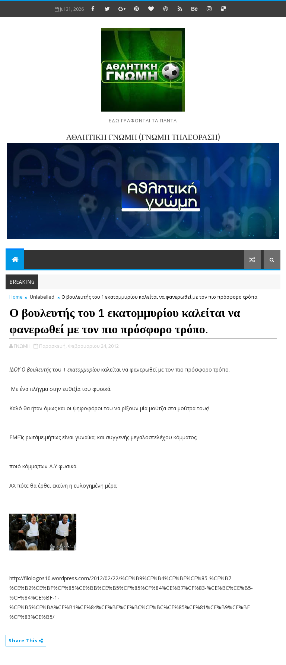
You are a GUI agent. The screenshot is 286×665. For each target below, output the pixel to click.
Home (16, 296)
